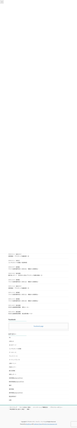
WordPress (28, 424)
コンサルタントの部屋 (15, 349)
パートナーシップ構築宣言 (40, 407)
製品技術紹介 (12, 396)
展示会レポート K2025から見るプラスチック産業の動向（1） (25, 275)
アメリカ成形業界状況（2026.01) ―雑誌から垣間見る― (23, 269)
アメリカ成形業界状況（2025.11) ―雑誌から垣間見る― (23, 294)
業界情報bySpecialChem (16, 393)
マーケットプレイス (14, 360)
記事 (10, 400)
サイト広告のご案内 (25, 407)
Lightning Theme (38, 424)
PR (10, 337)
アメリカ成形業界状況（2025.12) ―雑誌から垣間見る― (23, 282)
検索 (28, 409)
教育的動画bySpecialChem (16, 382)
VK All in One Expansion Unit (50, 424)
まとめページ (12, 345)
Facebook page (38, 326)
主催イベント (12, 363)
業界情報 (17, 267)
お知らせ (17, 260)
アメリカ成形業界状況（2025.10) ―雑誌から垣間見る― (23, 301)
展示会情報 (18, 273)
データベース (12, 352)
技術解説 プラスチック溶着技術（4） (19, 256)
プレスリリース (13, 356)
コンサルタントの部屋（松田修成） (18, 262)
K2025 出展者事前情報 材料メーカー (18, 307)
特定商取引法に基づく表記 (17, 409)
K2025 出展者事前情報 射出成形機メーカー (20, 313)
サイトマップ (13, 407)
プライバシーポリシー (56, 407)
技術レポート (18, 254)
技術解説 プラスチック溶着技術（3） (19, 288)
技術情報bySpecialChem (16, 378)
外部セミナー (12, 367)
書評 (10, 385)
